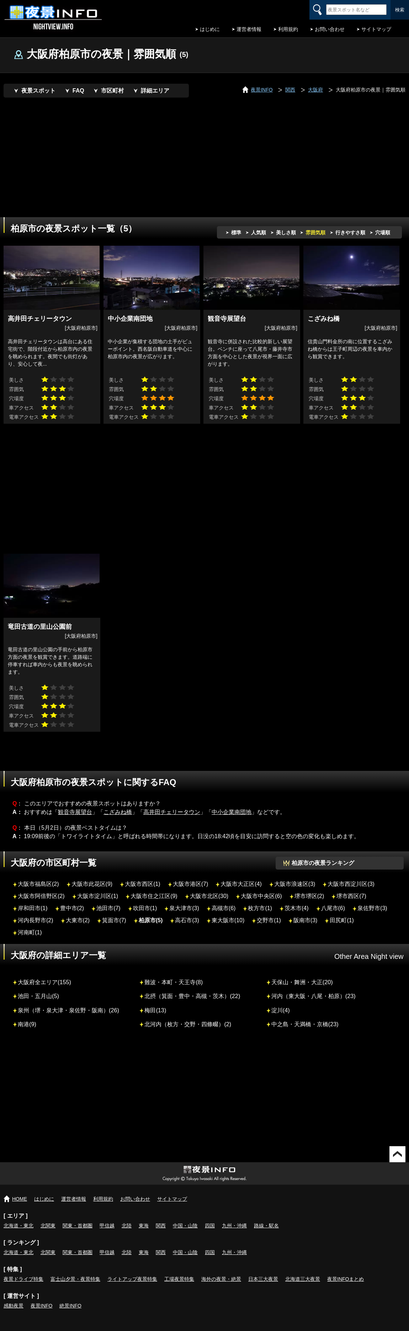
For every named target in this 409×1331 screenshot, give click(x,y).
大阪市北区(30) (209, 896)
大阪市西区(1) (142, 884)
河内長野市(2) (35, 920)
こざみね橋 (117, 812)
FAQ (78, 91)
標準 (236, 232)
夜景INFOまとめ (345, 1279)
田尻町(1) (342, 920)
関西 (161, 1225)
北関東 (48, 1225)
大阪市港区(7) (190, 884)
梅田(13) (155, 1010)
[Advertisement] (158, 158)
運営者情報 (249, 29)
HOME (19, 1199)
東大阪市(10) (228, 920)
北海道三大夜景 (302, 1279)
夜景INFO (41, 1306)
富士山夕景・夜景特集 (75, 1279)
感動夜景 (13, 1306)
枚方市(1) (260, 908)
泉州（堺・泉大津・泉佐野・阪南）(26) (68, 1010)
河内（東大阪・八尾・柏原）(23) (313, 996)
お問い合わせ (330, 29)
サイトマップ (376, 29)
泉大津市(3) (184, 908)
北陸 (127, 1225)
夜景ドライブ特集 (23, 1279)
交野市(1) (269, 920)
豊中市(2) (72, 908)
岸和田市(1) (33, 908)
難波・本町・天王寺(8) (173, 982)
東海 (144, 1225)
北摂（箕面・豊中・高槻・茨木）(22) (192, 996)
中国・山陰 (185, 1225)
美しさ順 (286, 232)
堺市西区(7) (351, 896)
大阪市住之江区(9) (154, 896)
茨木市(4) (297, 908)
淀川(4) (280, 1010)
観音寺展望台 (75, 812)
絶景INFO (70, 1306)
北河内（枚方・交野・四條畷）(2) (187, 1024)
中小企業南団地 (231, 812)
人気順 (258, 232)
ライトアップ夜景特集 (132, 1279)
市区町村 (112, 91)
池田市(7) (108, 908)
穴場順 (382, 232)
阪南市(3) (305, 920)
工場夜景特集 (179, 1279)
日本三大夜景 (263, 1279)
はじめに (210, 29)
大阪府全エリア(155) (44, 982)
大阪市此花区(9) (92, 884)
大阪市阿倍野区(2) (41, 896)
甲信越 (107, 1225)
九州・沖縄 (234, 1225)
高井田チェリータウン (171, 812)
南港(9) (27, 1024)
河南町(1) (30, 932)
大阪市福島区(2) (38, 884)
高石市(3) (187, 920)
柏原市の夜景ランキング (323, 863)
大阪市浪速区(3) (294, 884)
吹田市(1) (145, 908)
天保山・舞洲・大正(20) (302, 982)
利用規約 (288, 29)
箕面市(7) (114, 920)
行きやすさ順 (350, 232)
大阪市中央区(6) (261, 896)
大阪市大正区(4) (241, 884)
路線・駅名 (266, 1225)
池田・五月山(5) (38, 996)
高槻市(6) (224, 908)
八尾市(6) (333, 908)
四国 (210, 1225)
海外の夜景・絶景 (221, 1279)
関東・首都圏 (77, 1225)
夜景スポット (38, 91)
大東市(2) (78, 920)
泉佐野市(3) (372, 908)
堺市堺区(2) (309, 896)
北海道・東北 (18, 1225)
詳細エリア (155, 91)
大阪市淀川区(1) (97, 896)
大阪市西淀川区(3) (351, 884)
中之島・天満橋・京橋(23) (305, 1024)
